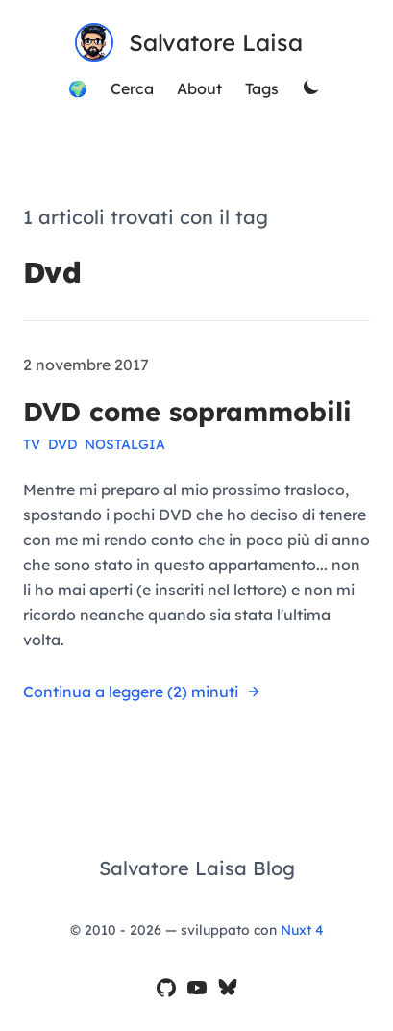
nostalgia (125, 444)
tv (31, 444)
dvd (62, 444)
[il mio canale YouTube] (197, 989)
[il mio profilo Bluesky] (227, 989)
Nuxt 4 (302, 930)
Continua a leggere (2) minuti (142, 691)
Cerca (132, 88)
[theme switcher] (313, 88)
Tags (262, 88)
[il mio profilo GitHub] (166, 989)
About (199, 88)
